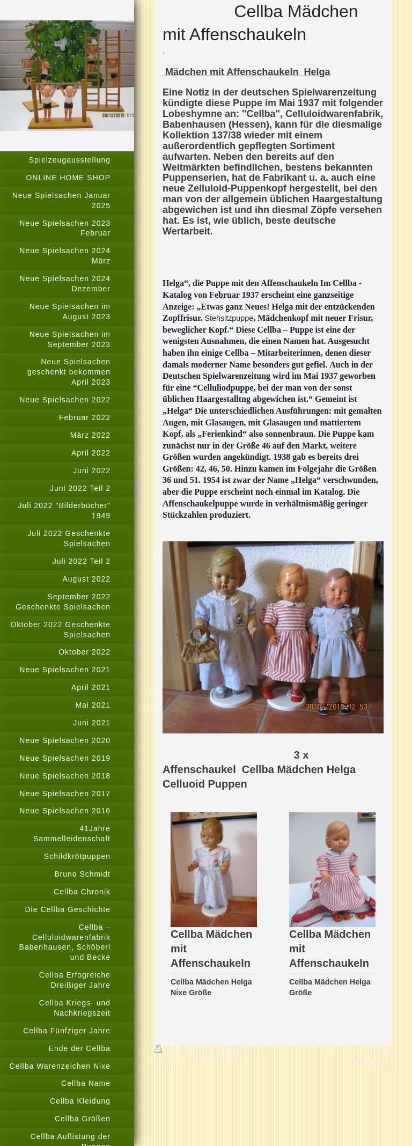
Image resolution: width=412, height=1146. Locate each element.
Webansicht (372, 1060)
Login (382, 1050)
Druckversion (183, 1050)
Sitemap (230, 1050)
